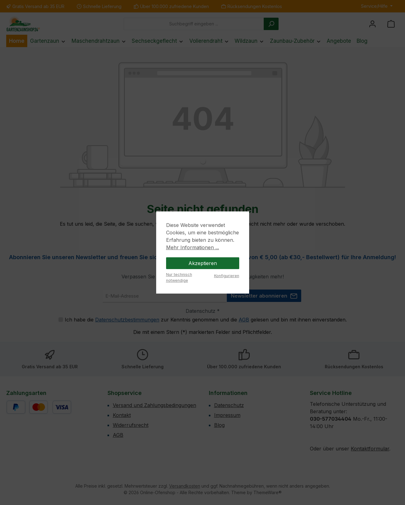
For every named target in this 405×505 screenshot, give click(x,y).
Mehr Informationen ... (192, 247)
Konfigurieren (226, 275)
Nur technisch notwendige (179, 277)
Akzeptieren (202, 263)
